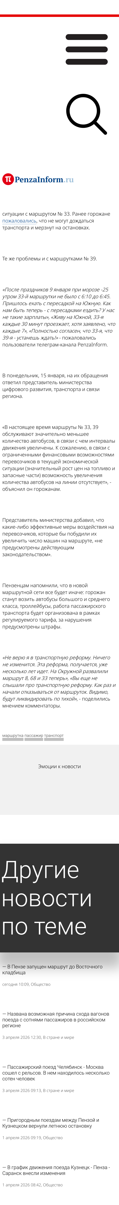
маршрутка (12, 735)
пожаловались (19, 220)
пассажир (34, 735)
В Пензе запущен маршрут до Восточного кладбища (52, 969)
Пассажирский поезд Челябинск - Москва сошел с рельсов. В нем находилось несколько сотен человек (56, 1073)
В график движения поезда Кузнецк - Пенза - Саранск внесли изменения (56, 1170)
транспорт (54, 735)
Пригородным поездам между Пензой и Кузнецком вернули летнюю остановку (50, 1123)
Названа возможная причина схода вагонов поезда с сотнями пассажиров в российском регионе (55, 1019)
